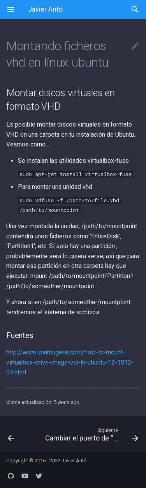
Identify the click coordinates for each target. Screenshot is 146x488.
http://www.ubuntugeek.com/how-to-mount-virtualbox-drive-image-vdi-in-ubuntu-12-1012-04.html (70, 362)
